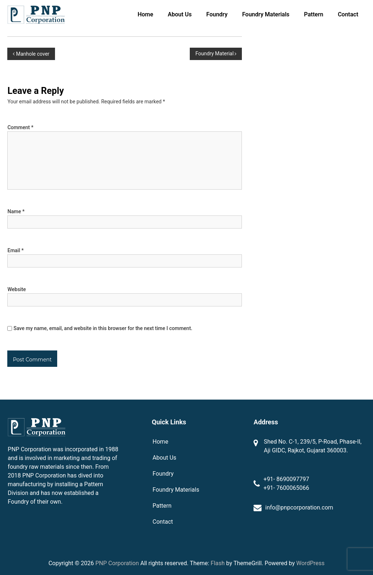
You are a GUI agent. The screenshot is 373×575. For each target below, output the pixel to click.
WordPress (310, 563)
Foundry (216, 14)
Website (16, 289)
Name (15, 211)
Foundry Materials (266, 14)
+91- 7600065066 (286, 487)
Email (15, 250)
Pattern (313, 14)
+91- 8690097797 (286, 479)
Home (145, 14)
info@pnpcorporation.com (299, 507)
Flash (218, 563)
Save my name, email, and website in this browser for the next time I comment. (102, 328)
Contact (348, 14)
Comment (20, 127)
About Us (180, 14)
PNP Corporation (117, 563)
